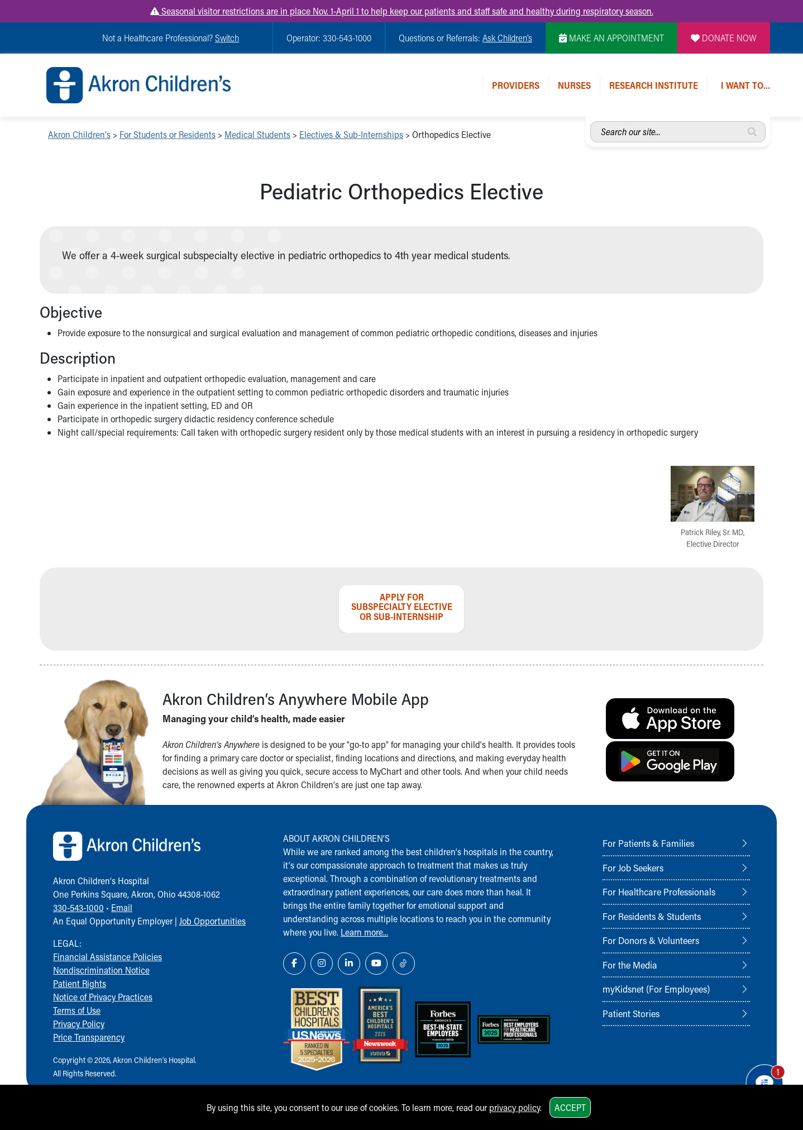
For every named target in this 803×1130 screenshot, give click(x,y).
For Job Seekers (633, 867)
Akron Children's (79, 134)
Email (121, 907)
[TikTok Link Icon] (404, 963)
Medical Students (257, 134)
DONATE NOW (724, 38)
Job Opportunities (212, 921)
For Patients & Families (648, 843)
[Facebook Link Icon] (294, 963)
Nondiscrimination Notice (101, 970)
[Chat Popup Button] (762, 1080)
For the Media (630, 965)
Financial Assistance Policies (107, 956)
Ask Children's (507, 38)
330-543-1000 (78, 907)
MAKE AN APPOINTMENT (611, 38)
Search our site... (590, 121)
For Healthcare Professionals (659, 891)
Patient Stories (631, 1013)
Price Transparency (89, 1037)
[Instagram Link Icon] (321, 963)
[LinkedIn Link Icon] (349, 963)
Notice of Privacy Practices (102, 997)
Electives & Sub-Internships (351, 134)
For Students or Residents (168, 134)
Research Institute (653, 85)
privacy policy (514, 1107)
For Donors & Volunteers (651, 940)
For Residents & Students (652, 916)
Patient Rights (79, 983)
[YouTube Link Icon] (376, 963)
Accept (570, 1107)
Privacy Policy (78, 1023)
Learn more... (364, 932)
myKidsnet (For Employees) (656, 989)
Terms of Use (77, 1010)
